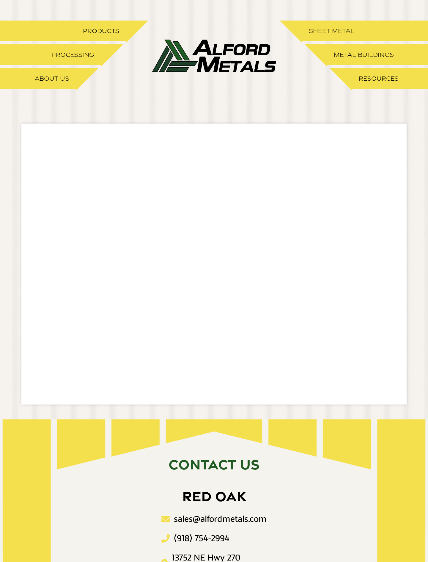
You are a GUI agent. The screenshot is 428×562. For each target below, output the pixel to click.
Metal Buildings (364, 54)
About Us (52, 78)
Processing (72, 54)
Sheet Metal (331, 31)
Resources (379, 78)
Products (101, 31)
